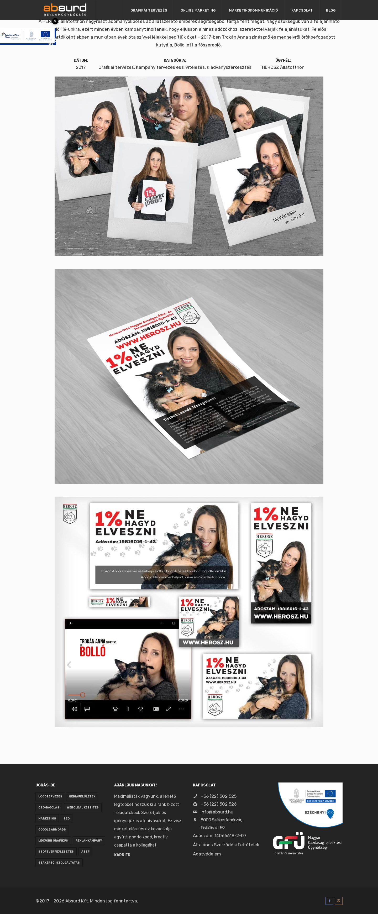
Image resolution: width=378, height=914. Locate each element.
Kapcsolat (302, 10)
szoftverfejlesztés (56, 851)
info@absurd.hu (213, 812)
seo (67, 818)
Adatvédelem (207, 854)
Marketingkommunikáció (253, 10)
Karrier (122, 855)
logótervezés (50, 796)
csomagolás (48, 807)
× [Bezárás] (55, 21)
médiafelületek (82, 796)
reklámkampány (89, 840)
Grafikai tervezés (148, 10)
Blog (330, 10)
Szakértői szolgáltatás (59, 862)
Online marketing (198, 10)
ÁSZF (85, 851)
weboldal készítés (83, 807)
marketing (47, 818)
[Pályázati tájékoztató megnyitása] (28, 28)
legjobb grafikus (53, 840)
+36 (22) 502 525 (215, 796)
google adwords (52, 829)
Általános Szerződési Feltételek (226, 844)
